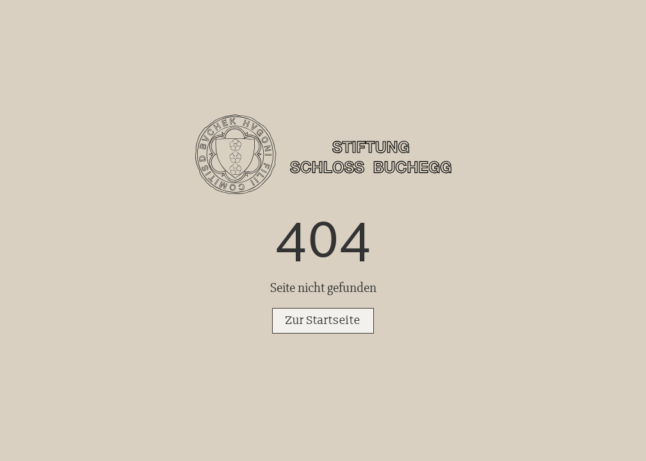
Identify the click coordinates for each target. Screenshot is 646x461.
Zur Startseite (323, 320)
